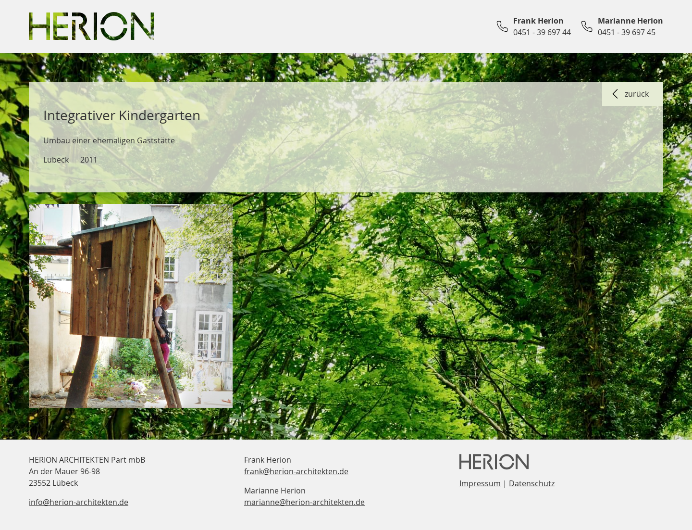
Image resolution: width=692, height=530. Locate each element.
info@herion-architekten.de (78, 502)
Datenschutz (532, 483)
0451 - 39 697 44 (542, 32)
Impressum (480, 483)
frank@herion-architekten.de (296, 471)
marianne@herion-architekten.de (304, 502)
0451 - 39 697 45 (626, 32)
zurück (629, 94)
